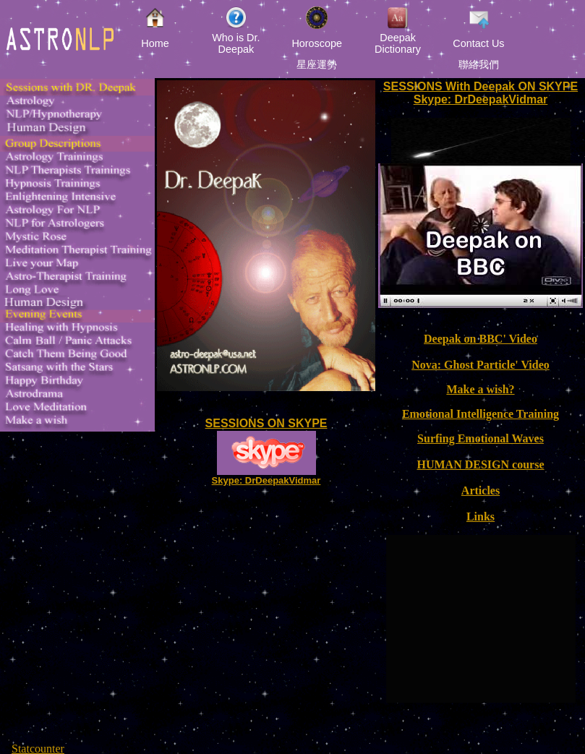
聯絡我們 (478, 64)
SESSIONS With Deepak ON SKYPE (480, 86)
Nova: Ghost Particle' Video (480, 365)
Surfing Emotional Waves (480, 438)
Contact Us (478, 43)
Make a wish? (480, 389)
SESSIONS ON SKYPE (266, 423)
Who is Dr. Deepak (236, 43)
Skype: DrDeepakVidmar (266, 480)
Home (154, 43)
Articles (480, 490)
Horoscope (316, 43)
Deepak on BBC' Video (480, 339)
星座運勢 (316, 64)
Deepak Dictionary (398, 43)
